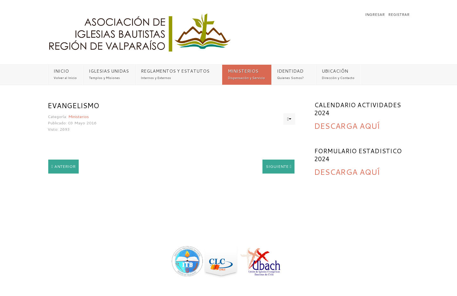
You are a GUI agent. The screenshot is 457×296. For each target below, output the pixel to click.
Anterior (63, 166)
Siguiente (278, 166)
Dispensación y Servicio (246, 78)
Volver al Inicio (65, 78)
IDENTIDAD (290, 71)
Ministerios (78, 116)
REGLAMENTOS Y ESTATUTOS (175, 71)
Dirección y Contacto (338, 78)
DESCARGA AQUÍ (347, 125)
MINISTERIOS (243, 71)
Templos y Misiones (104, 78)
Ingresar (375, 14)
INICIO (61, 71)
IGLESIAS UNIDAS (109, 71)
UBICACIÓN (335, 71)
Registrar (398, 14)
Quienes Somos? (290, 78)
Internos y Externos (156, 78)
